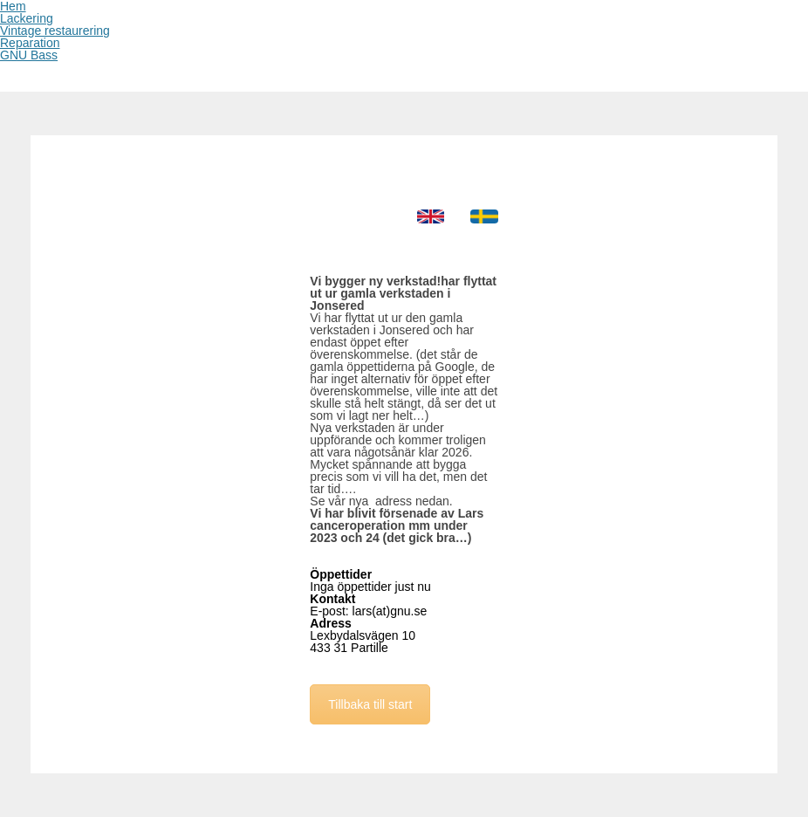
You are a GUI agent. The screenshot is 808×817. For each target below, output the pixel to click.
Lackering (26, 18)
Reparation (30, 43)
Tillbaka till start (370, 704)
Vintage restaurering (55, 31)
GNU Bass (29, 55)
